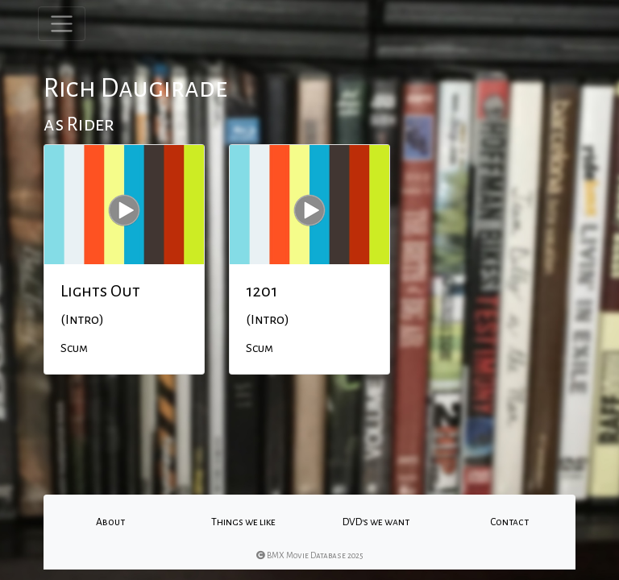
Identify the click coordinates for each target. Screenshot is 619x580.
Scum (74, 348)
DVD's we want (376, 522)
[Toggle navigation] (61, 23)
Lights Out (100, 291)
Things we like (243, 522)
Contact (509, 522)
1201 (261, 291)
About (110, 522)
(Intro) (82, 320)
